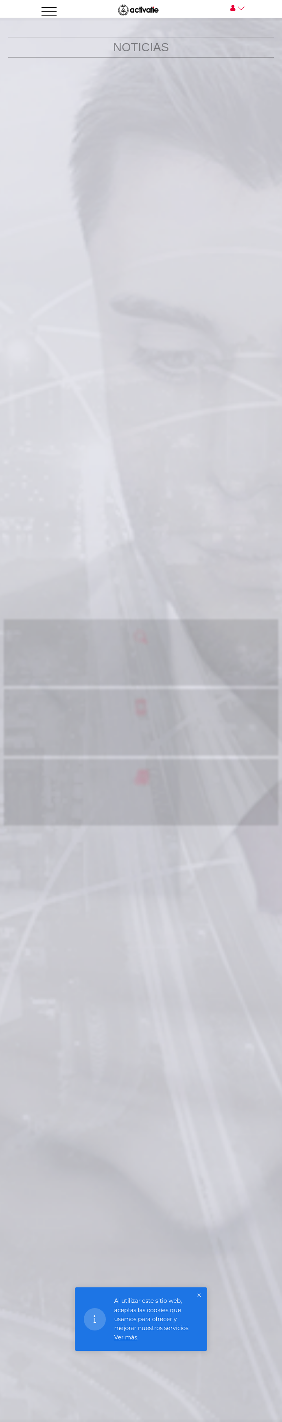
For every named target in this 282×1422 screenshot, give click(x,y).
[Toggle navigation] (49, 12)
